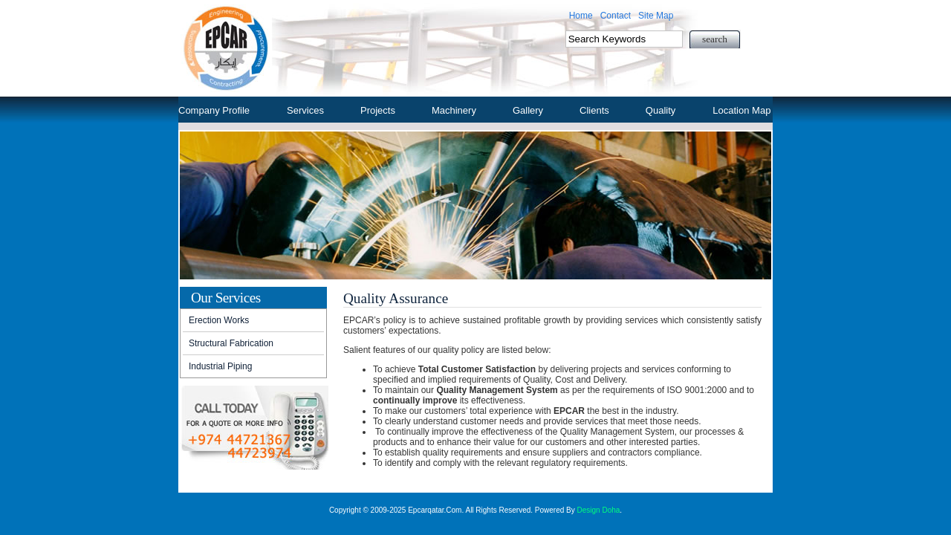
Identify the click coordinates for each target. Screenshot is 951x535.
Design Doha (598, 510)
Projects (377, 110)
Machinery (454, 110)
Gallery (528, 110)
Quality (660, 110)
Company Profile (214, 110)
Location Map (741, 110)
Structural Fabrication (231, 343)
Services (305, 110)
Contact (615, 15)
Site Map (655, 15)
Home (581, 15)
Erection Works (219, 320)
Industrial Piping (220, 366)
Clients (594, 110)
